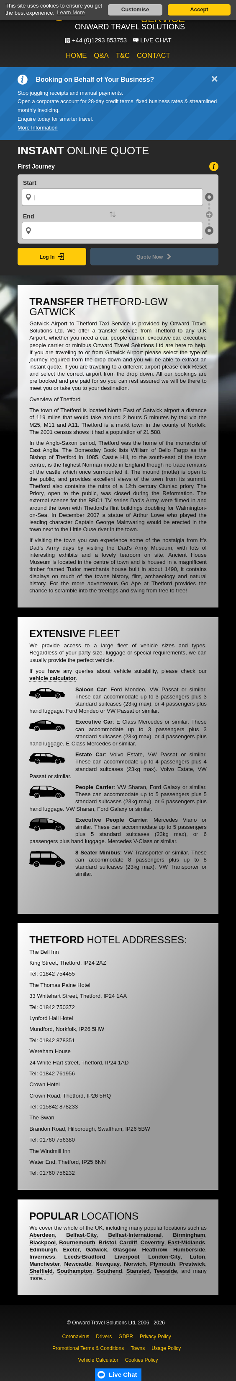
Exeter (71, 1249)
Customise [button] (135, 9)
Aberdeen (42, 1235)
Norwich (135, 1264)
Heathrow (154, 1249)
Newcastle (78, 1264)
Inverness (42, 1257)
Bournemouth (77, 1242)
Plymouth (162, 1264)
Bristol (107, 1242)
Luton (197, 1257)
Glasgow (124, 1249)
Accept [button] (199, 9)
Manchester (44, 1264)
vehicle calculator (52, 678)
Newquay (107, 1264)
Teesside (165, 1271)
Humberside (189, 1249)
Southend (109, 1271)
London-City (164, 1257)
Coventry (152, 1242)
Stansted (138, 1271)
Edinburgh (43, 1249)
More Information (38, 128)
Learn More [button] (71, 12)
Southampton (74, 1271)
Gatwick (96, 1249)
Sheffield (41, 1271)
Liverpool (126, 1257)
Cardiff (128, 1242)
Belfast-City (81, 1235)
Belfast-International (135, 1235)
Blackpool (42, 1242)
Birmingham (189, 1235)
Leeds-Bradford (84, 1257)
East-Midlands (186, 1242)
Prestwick (192, 1264)
